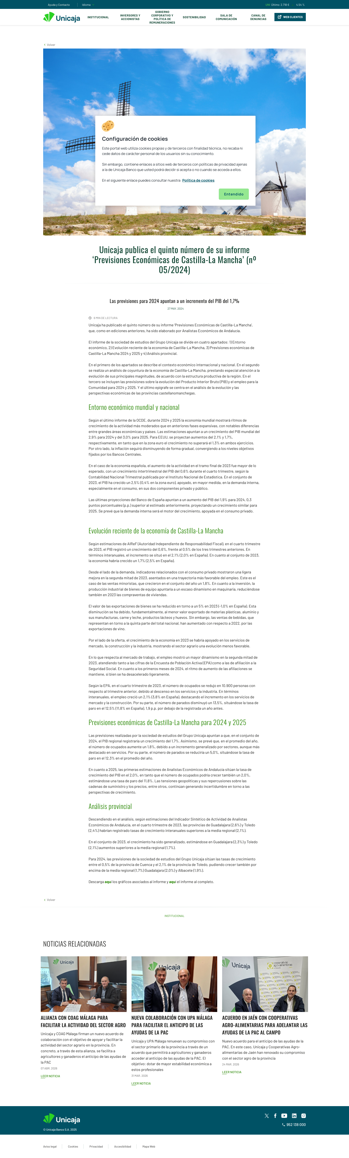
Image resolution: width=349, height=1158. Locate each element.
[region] (175, 161)
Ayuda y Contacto (59, 4)
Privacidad (96, 1146)
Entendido (233, 194)
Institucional (98, 17)
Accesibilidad (122, 1146)
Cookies (73, 1146)
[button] (49, 45)
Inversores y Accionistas (130, 17)
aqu (108, 882)
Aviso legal (50, 1146)
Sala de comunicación (226, 17)
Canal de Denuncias (258, 17)
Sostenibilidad (194, 17)
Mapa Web (148, 1146)
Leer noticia (50, 1076)
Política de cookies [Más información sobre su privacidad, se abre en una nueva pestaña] (198, 180)
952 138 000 (294, 1124)
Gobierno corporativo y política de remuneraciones (162, 17)
